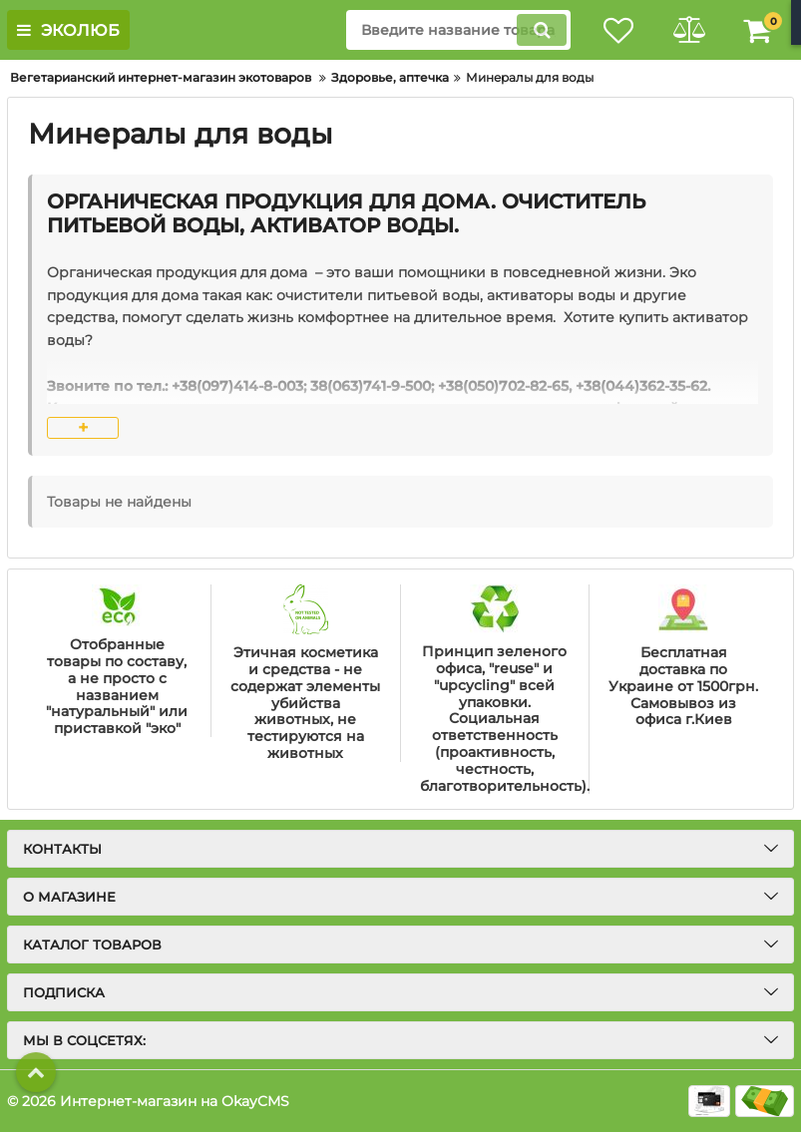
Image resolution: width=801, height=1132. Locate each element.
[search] (459, 30)
